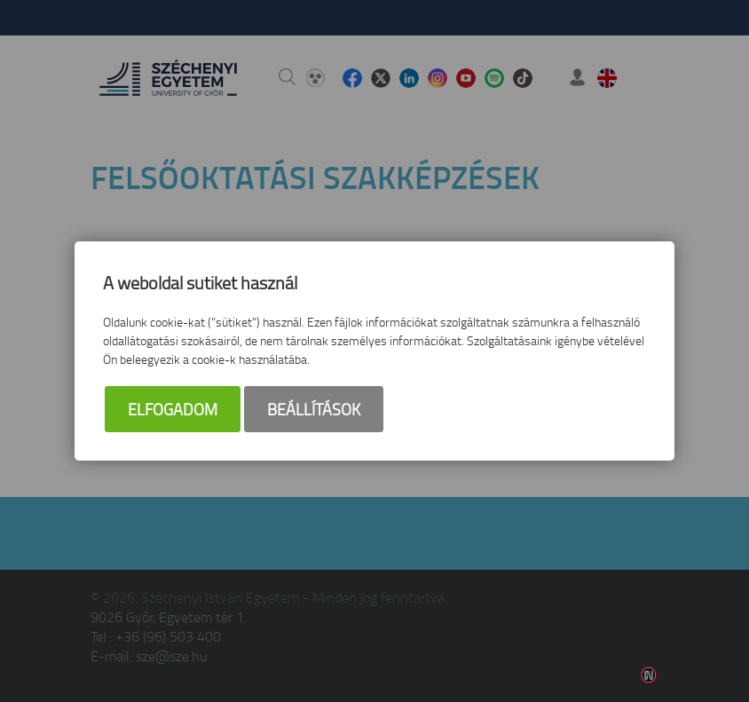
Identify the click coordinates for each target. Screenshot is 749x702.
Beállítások (313, 409)
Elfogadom (172, 409)
